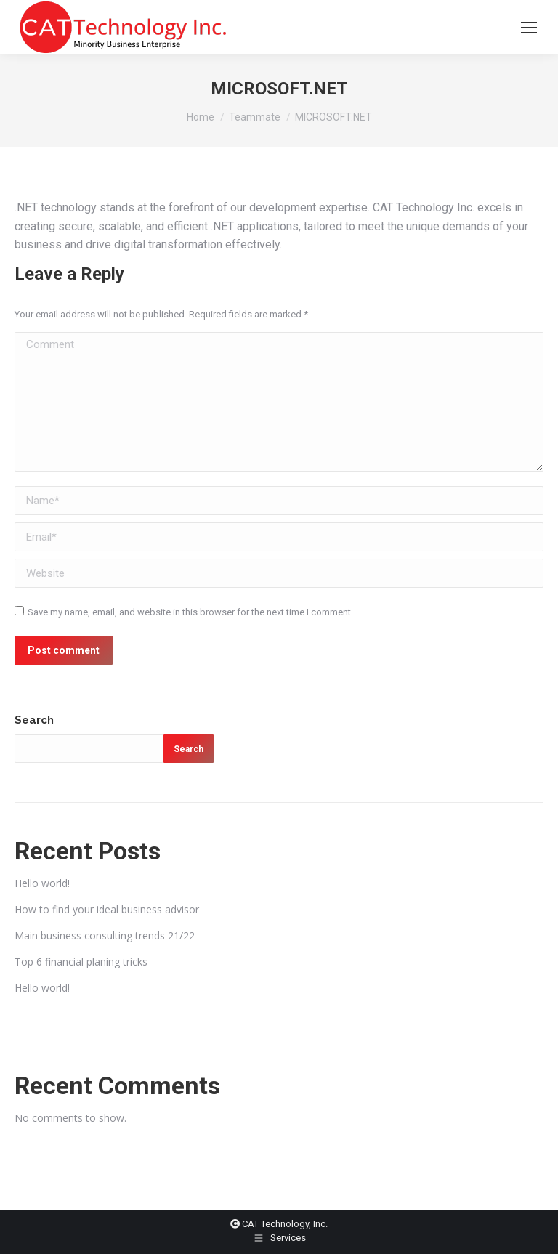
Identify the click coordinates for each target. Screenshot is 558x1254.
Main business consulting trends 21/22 (105, 935)
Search (34, 720)
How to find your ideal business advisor (107, 909)
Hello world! (42, 883)
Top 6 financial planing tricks (81, 961)
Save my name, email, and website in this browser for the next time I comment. (190, 612)
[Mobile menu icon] (528, 27)
